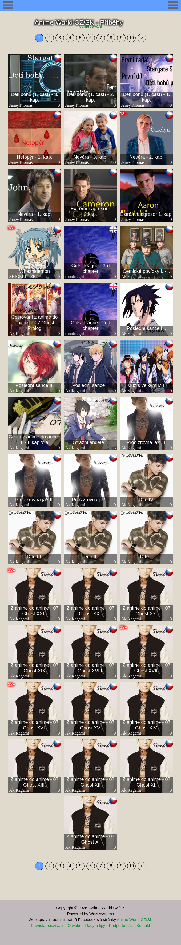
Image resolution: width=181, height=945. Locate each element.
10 (131, 37)
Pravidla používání (47, 925)
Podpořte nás (121, 925)
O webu (75, 925)
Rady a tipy (95, 925)
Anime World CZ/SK (134, 919)
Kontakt (143, 925)
